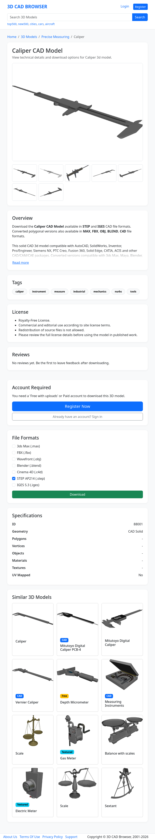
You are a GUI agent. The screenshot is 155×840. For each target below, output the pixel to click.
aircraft (50, 24)
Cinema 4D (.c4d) (30, 472)
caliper (20, 291)
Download (77, 494)
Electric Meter (26, 811)
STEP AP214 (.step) (31, 478)
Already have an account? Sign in (77, 416)
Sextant (111, 806)
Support (71, 837)
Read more (20, 262)
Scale (19, 753)
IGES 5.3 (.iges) (28, 485)
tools (133, 291)
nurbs (118, 291)
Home (12, 37)
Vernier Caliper (27, 702)
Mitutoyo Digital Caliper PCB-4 (72, 647)
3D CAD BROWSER (27, 6)
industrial (79, 291)
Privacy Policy (52, 837)
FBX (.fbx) (24, 452)
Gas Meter (68, 758)
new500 (23, 24)
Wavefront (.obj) (29, 459)
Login (125, 6)
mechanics (99, 291)
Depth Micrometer (74, 702)
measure (59, 291)
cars (41, 24)
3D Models (29, 37)
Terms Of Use (30, 837)
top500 (12, 24)
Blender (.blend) (29, 465)
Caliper (21, 641)
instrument (39, 291)
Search (140, 17)
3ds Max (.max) (28, 446)
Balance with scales (120, 753)
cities (33, 24)
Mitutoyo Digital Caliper (117, 642)
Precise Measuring (55, 37)
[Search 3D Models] (69, 17)
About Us (10, 837)
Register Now (77, 406)
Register (140, 7)
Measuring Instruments (114, 703)
